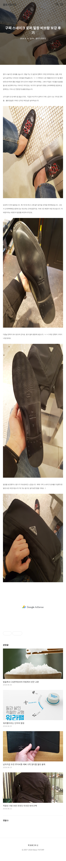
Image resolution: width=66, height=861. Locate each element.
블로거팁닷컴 (9, 4)
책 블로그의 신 (33, 845)
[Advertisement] (33, 607)
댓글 (5, 820)
